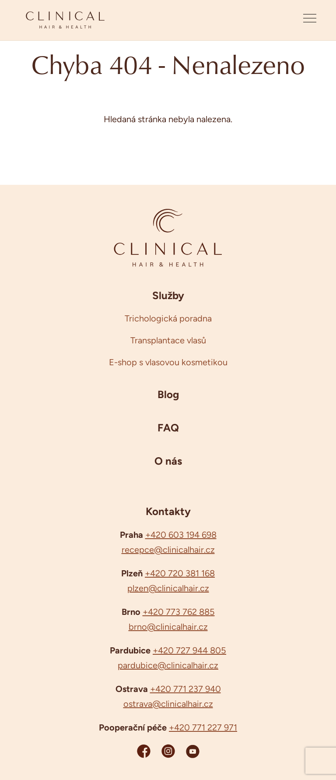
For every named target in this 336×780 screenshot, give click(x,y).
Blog (168, 394)
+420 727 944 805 (189, 650)
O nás (168, 461)
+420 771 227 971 (203, 727)
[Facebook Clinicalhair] (143, 751)
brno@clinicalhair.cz (168, 627)
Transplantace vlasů (168, 340)
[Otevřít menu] (310, 20)
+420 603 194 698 (181, 535)
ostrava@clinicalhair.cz (168, 704)
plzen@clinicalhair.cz (168, 588)
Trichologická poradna (168, 318)
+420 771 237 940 (185, 689)
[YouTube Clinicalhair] (193, 751)
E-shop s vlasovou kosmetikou (168, 362)
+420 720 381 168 (180, 573)
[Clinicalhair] (65, 20)
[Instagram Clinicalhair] (168, 751)
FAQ (168, 427)
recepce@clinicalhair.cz (168, 549)
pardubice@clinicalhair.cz (168, 665)
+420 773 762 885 (179, 612)
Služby (168, 295)
